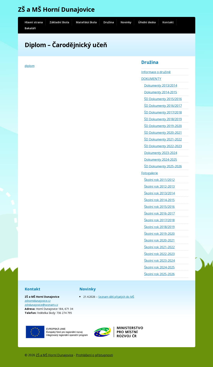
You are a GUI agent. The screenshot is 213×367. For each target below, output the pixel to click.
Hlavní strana (34, 22)
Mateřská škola (86, 22)
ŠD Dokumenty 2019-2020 (163, 126)
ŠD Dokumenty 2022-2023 (163, 146)
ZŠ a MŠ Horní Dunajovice (56, 9)
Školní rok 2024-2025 (159, 267)
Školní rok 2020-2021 (159, 240)
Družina (109, 22)
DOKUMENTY (151, 79)
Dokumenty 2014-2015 (160, 92)
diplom (30, 66)
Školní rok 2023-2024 (159, 260)
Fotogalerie (149, 173)
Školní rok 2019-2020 (159, 234)
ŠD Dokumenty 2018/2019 (163, 119)
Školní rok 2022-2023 (159, 254)
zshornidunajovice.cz (38, 301)
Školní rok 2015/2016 (159, 207)
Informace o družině (156, 72)
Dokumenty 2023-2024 (160, 153)
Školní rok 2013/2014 (159, 193)
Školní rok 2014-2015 (159, 200)
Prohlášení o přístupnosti (94, 355)
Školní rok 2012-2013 (159, 186)
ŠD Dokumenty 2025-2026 (163, 166)
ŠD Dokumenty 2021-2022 (163, 139)
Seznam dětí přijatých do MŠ (116, 296)
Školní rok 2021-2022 (159, 247)
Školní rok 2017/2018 (159, 220)
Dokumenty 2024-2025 (160, 159)
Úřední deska (147, 22)
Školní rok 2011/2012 (159, 180)
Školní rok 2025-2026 (159, 274)
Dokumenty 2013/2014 (160, 85)
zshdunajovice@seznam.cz (41, 305)
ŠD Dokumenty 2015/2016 (163, 99)
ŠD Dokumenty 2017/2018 (163, 112)
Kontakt (168, 22)
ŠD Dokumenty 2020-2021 (163, 132)
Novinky (126, 22)
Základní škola (59, 22)
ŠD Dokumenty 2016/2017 (163, 106)
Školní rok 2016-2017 (159, 213)
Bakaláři (30, 28)
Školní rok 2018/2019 (159, 227)
